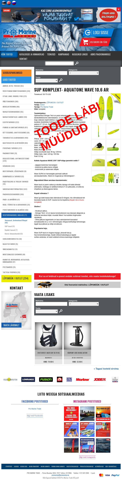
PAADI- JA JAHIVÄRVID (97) (11, 199)
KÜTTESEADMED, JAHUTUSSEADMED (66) (16, 132)
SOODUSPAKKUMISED (12, 72)
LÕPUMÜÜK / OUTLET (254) (15, 278)
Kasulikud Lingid (80, 54)
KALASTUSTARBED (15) (10, 244)
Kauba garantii (45, 466)
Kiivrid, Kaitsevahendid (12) (14, 233)
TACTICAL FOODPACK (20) (11, 272)
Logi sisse (100, 32)
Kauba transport (34, 466)
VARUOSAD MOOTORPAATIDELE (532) (15, 189)
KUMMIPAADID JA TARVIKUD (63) (13, 176)
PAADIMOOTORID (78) (10, 153)
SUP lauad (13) (10, 226)
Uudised (16, 466)
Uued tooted (9, 79)
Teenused (51, 54)
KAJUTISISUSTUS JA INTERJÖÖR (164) (15, 143)
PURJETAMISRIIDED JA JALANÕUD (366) (15, 210)
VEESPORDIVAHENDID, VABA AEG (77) (15, 215)
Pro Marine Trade (46, 107)
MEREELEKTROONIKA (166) (11, 106)
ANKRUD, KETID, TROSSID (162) (13, 86)
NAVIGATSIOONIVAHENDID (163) (13, 112)
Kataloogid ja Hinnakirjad (31, 54)
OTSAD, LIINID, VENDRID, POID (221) (15, 96)
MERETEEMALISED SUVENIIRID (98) (14, 254)
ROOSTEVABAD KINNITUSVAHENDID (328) (16, 91)
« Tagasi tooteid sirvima (106, 369)
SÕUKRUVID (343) (9, 166)
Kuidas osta (23, 466)
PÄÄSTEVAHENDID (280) (10, 101)
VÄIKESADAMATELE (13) (10, 249)
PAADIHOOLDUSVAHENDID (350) (13, 194)
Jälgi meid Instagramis (87, 457)
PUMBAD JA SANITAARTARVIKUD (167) (15, 127)
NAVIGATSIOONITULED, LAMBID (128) (15, 117)
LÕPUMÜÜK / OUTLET (54, 103)
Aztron (42, 105)
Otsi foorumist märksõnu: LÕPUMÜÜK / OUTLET (87, 285)
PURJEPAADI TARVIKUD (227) (12, 148)
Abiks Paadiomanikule (101, 54)
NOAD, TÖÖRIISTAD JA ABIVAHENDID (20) (16, 205)
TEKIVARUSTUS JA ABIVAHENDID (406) (15, 138)
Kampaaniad (63, 54)
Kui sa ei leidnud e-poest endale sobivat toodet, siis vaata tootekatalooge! (77, 276)
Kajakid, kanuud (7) (11, 230)
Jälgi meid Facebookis (35, 416)
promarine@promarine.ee (60, 475)
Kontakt (23, 59)
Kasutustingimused (72, 466)
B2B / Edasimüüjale (110, 466)
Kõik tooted (7, 54)
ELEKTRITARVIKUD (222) (11, 122)
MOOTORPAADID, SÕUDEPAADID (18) (14, 171)
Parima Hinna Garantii (58, 466)
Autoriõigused (99, 466)
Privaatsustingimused (86, 466)
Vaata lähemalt (11, 325)
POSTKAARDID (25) (9, 267)
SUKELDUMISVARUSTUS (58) (12, 239)
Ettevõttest (9, 466)
